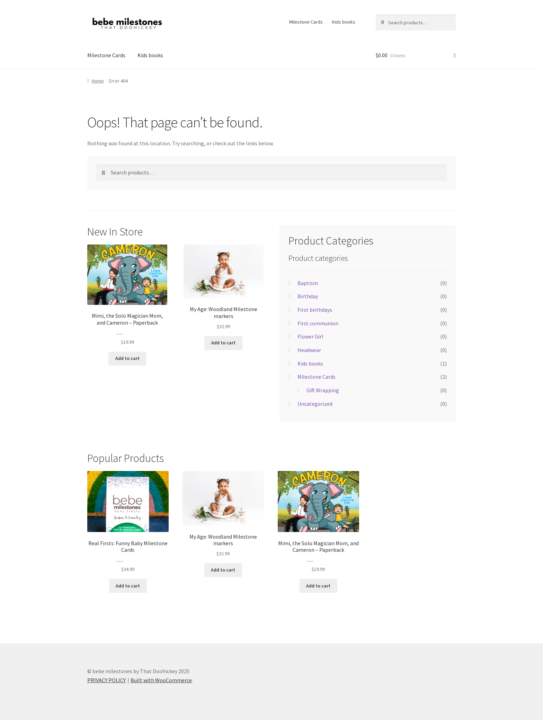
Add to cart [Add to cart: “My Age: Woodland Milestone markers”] (223, 343)
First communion (317, 323)
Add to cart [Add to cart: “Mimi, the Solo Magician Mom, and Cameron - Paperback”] (127, 358)
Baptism (307, 283)
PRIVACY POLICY (106, 680)
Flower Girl (310, 336)
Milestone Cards (306, 22)
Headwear (309, 349)
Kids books (343, 22)
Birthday (307, 296)
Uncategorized (314, 403)
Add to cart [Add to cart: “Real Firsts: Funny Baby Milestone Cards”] (128, 586)
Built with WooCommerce (161, 680)
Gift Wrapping (322, 390)
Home (98, 81)
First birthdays (314, 309)
